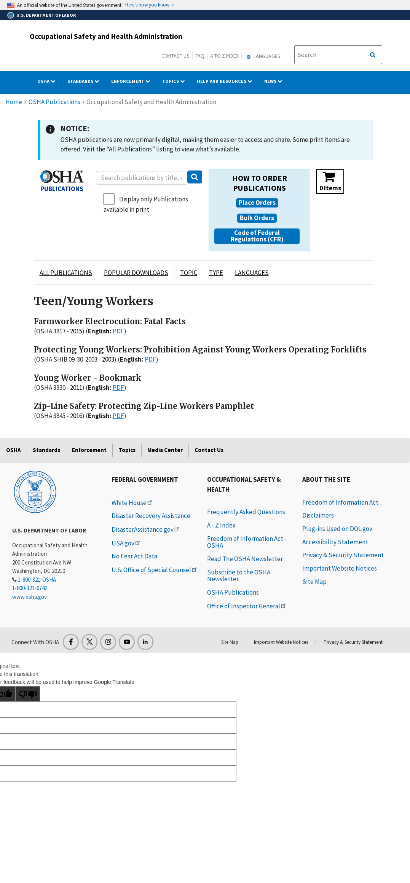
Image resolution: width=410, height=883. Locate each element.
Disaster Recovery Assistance (151, 515)
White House (132, 503)
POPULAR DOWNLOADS (136, 273)
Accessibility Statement (335, 542)
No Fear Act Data (134, 556)
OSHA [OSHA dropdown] (49, 81)
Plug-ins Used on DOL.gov (337, 528)
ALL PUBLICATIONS (66, 273)
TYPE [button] (216, 273)
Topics (127, 450)
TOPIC (188, 273)
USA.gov (126, 543)
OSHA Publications (54, 102)
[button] (257, 202)
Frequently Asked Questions (246, 512)
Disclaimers (318, 515)
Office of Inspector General (247, 606)
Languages (262, 56)
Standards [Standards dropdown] (86, 81)
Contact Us (175, 55)
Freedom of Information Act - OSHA (247, 542)
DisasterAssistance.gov (146, 529)
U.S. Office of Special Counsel (155, 570)
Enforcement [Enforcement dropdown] (133, 81)
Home (13, 102)
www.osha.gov (29, 596)
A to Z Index (224, 55)
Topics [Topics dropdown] (176, 81)
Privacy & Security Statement (343, 555)
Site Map (314, 581)
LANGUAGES (252, 273)
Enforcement (89, 450)
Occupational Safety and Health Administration (106, 36)
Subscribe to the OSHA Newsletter (238, 576)
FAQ (199, 55)
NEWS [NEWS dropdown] (276, 81)
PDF (118, 331)
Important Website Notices (339, 568)
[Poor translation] (28, 693)
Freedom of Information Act (340, 502)
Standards (46, 450)
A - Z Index (221, 525)
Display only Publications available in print (146, 204)
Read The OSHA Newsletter (245, 559)
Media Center (165, 450)
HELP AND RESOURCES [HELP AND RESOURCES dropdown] (227, 81)
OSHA (13, 450)
